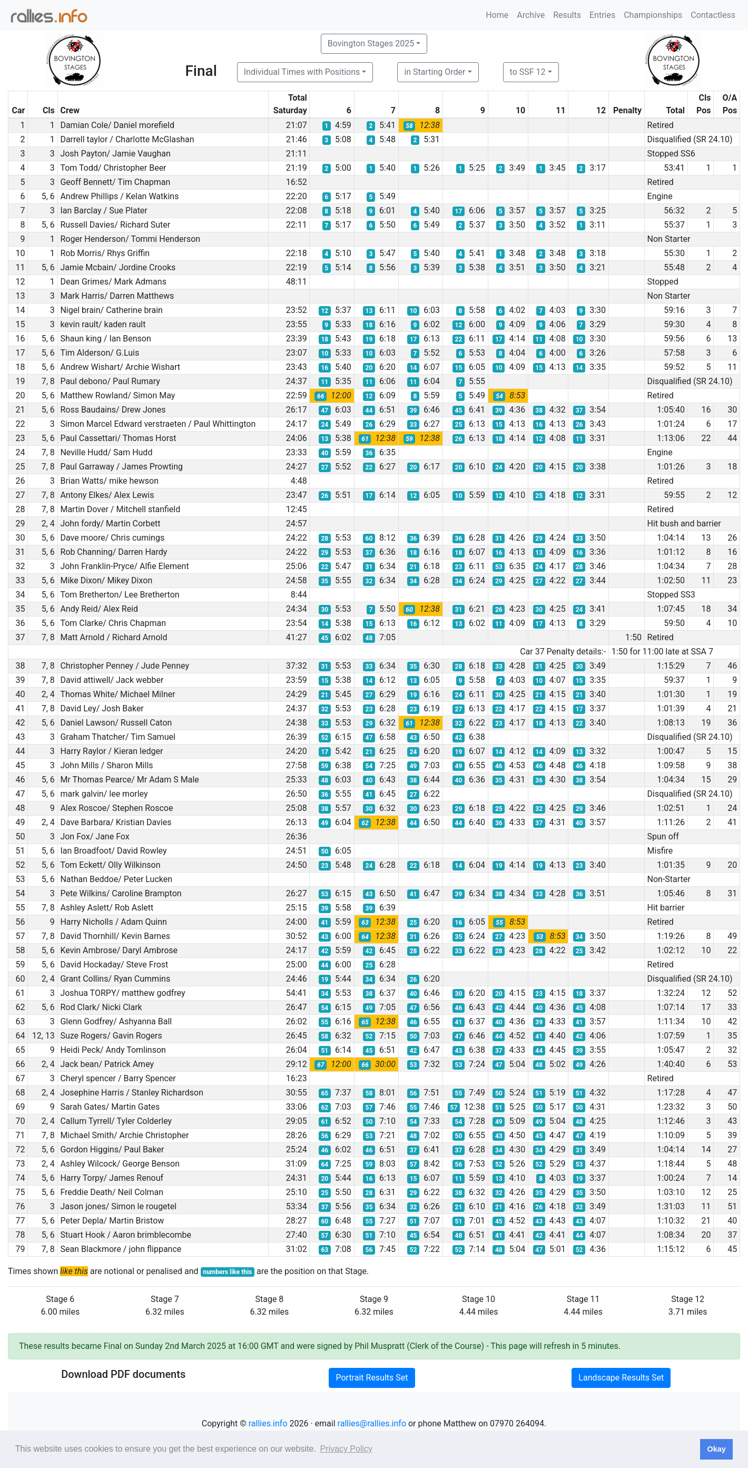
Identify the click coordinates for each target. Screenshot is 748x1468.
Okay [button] (716, 1449)
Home (497, 15)
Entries (602, 15)
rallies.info (268, 1423)
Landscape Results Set (621, 1378)
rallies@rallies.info (372, 1423)
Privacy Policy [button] (346, 1448)
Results (567, 15)
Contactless (713, 15)
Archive (531, 15)
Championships (653, 15)
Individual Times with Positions (302, 72)
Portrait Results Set (372, 1378)
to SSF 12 (528, 72)
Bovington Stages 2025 (371, 43)
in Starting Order (434, 72)
